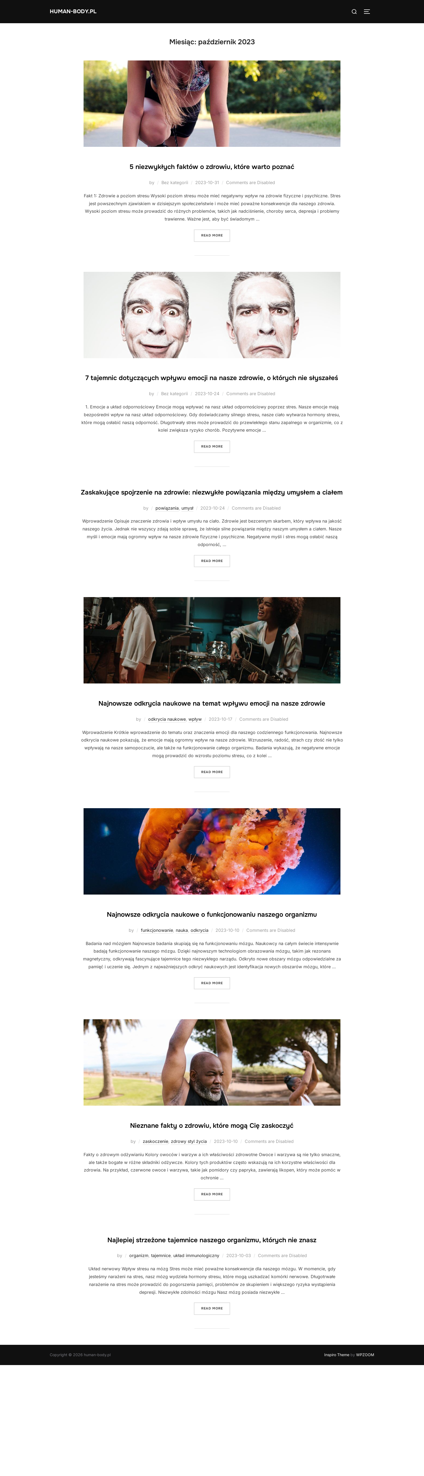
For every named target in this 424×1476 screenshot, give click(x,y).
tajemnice (161, 1366)
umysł (187, 555)
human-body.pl (80, 11)
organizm (138, 1366)
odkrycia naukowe (167, 782)
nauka (182, 1009)
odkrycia (199, 1009)
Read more (215, 250)
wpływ (195, 782)
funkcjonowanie (157, 1009)
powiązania (167, 555)
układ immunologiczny (196, 1366)
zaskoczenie (155, 1236)
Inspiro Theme (336, 1466)
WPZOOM (365, 1466)
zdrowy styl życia (189, 1236)
